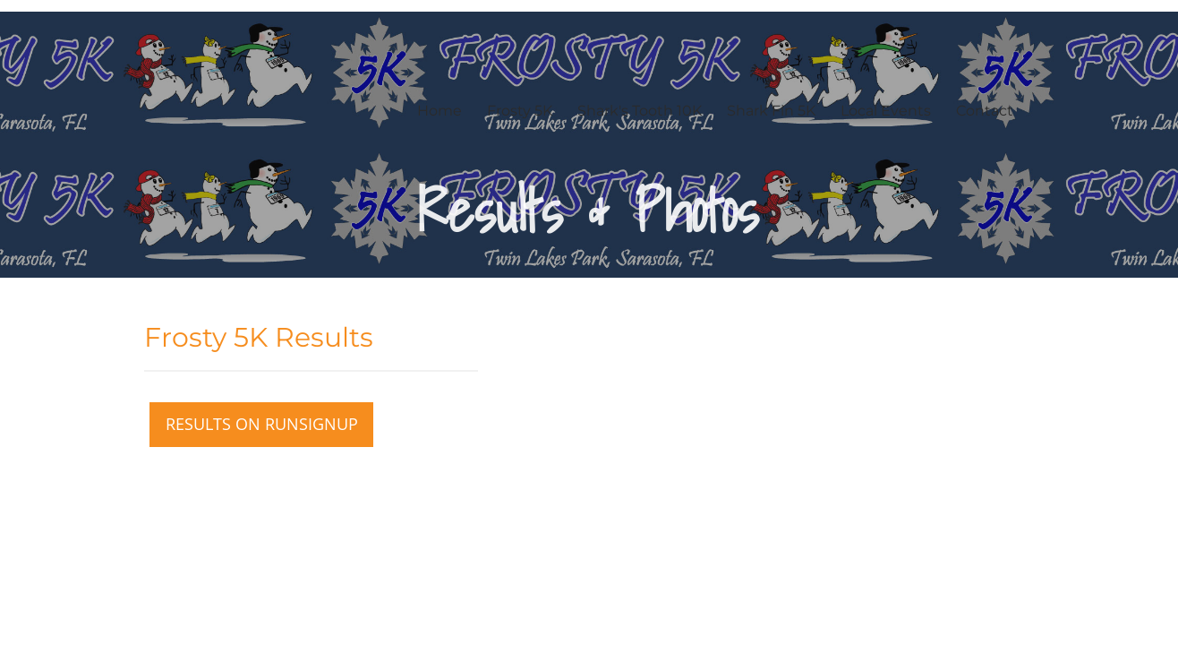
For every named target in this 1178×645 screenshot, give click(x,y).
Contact (984, 110)
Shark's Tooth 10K (639, 110)
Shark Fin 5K (771, 110)
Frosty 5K (519, 110)
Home (439, 110)
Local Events (886, 110)
